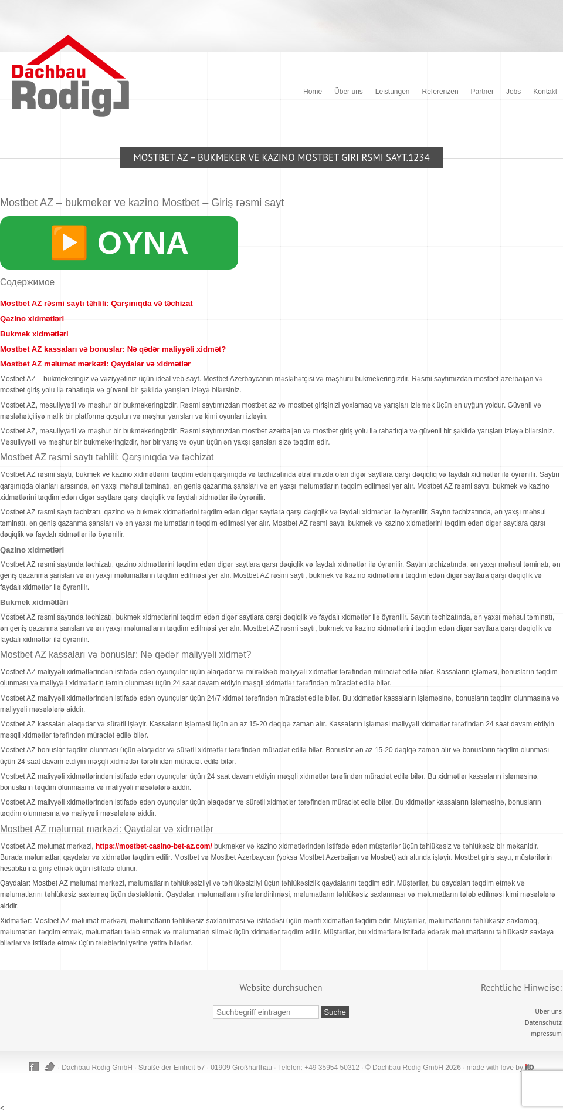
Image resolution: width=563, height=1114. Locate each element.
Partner (482, 91)
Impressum (545, 1033)
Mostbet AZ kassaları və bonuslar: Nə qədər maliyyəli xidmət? (113, 349)
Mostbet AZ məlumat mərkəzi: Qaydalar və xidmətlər (95, 363)
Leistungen (392, 91)
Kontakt (545, 91)
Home (312, 91)
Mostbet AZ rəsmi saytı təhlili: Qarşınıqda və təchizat (96, 303)
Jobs (513, 91)
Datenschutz (543, 1022)
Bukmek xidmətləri (34, 333)
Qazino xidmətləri (32, 318)
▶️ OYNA (119, 242)
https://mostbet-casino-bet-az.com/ (154, 846)
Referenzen (440, 91)
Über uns (348, 91)
